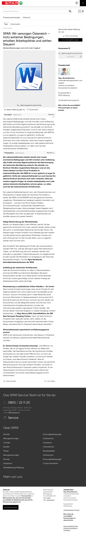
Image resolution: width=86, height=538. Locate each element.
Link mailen (51, 381)
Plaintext (50, 153)
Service (10, 418)
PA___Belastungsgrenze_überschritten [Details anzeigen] (70, 53)
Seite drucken (11, 381)
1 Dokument (33, 109)
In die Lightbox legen (70, 40)
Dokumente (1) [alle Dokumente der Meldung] (64, 48)
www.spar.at (51, 500)
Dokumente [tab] (15, 24)
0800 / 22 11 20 (16, 402)
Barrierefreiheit (49, 451)
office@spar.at (14, 413)
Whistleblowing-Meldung (13, 467)
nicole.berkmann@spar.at (68, 100)
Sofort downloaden (70, 36)
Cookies (6, 443)
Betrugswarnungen (11, 438)
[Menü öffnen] (83, 3)
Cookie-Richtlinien (50, 463)
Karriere (6, 447)
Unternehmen (48, 447)
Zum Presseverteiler (10, 507)
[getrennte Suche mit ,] (37, 11)
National (26, 17)
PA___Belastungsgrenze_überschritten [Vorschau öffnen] (29, 105)
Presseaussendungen (11, 17)
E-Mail (48, 498)
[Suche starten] (70, 11)
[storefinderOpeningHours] (77, 3)
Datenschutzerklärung (70, 528)
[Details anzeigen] (29, 76)
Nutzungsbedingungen (52, 434)
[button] (81, 11)
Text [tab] (6, 24)
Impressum (47, 443)
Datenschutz (48, 438)
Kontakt (6, 434)
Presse (6, 451)
